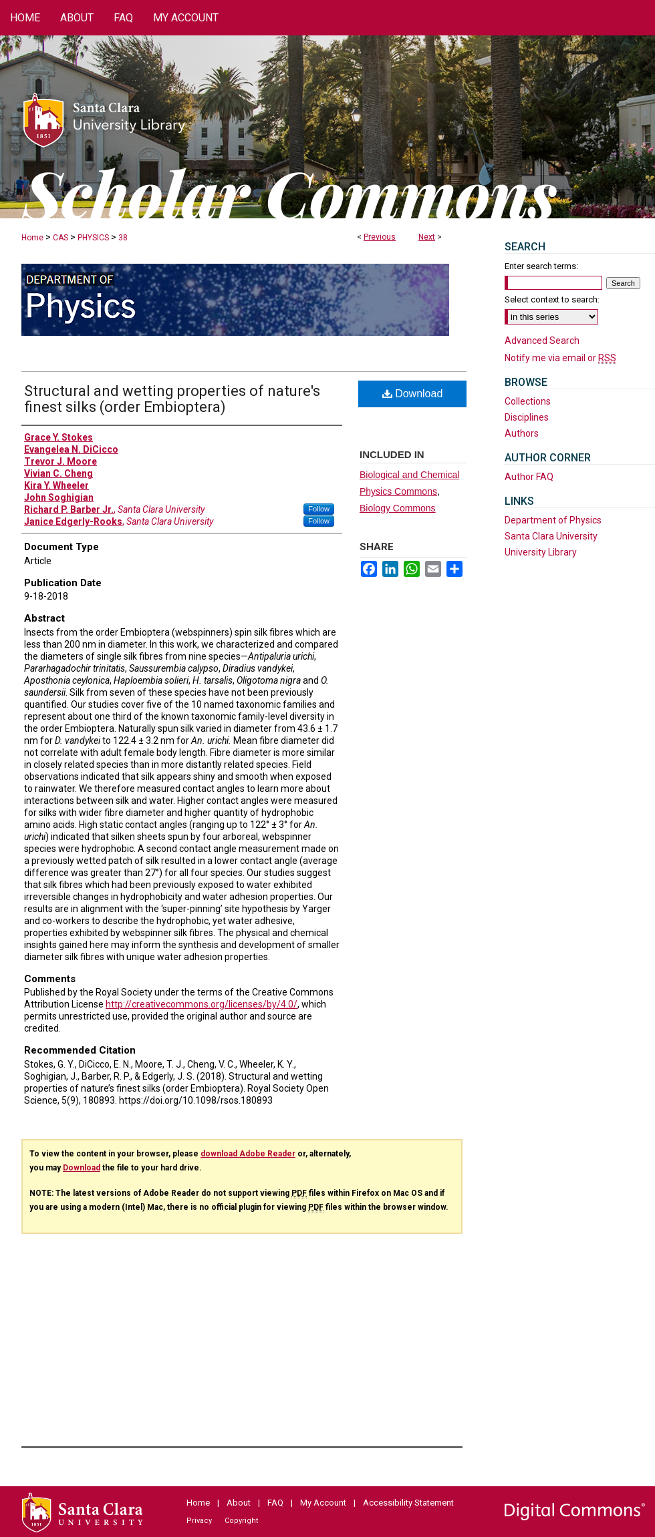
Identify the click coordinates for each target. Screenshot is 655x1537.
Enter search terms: (541, 266)
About (239, 1503)
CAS (60, 237)
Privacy (199, 1520)
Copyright (241, 1520)
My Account (323, 1503)
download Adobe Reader (248, 1153)
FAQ (275, 1503)
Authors (522, 433)
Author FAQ (529, 476)
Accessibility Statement (408, 1503)
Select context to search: (552, 299)
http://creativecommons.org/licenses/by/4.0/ (201, 1004)
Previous (380, 237)
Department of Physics (553, 520)
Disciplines (527, 417)
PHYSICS (93, 237)
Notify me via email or (560, 358)
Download (412, 393)
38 (123, 237)
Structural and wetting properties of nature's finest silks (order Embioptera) (172, 399)
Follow (319, 509)
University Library (541, 552)
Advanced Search (542, 340)
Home (32, 237)
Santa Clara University (551, 536)
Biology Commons (398, 508)
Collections (528, 401)
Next (426, 237)
